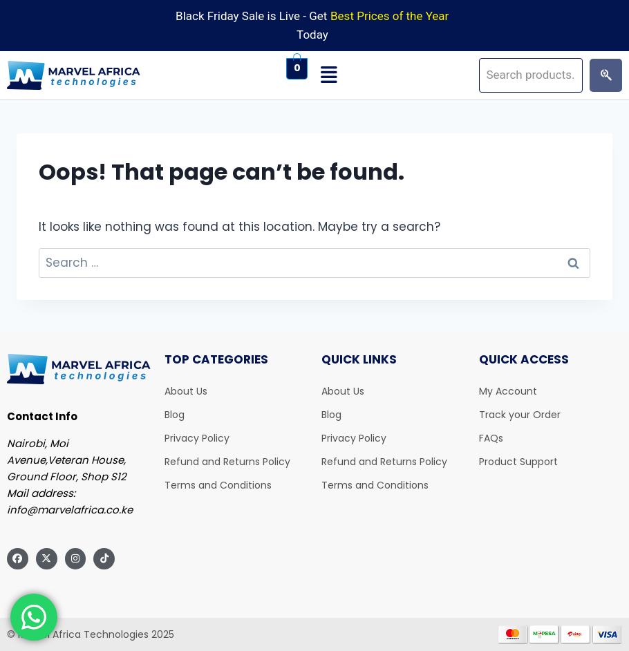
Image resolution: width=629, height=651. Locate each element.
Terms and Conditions (218, 485)
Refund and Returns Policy (227, 462)
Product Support (518, 462)
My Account (508, 391)
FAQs (491, 438)
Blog (175, 415)
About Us (186, 391)
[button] (393, 75)
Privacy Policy (197, 438)
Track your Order (520, 415)
